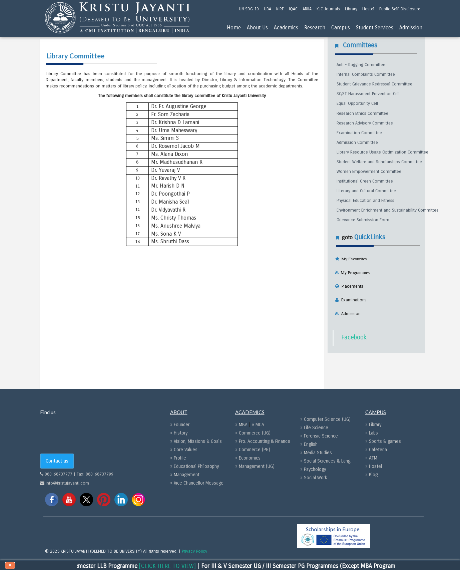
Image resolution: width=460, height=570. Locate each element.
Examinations (353, 300)
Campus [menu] (340, 27)
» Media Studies (316, 453)
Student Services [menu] (374, 27)
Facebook (354, 337)
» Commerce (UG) (253, 433)
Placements (351, 286)
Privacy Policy (194, 551)
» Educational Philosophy (194, 466)
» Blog (371, 475)
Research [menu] (314, 27)
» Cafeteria (376, 450)
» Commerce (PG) (252, 450)
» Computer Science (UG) (325, 419)
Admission (350, 313)
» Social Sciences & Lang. (325, 461)
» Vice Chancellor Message (196, 483)
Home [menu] (234, 27)
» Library (373, 425)
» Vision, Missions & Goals (196, 441)
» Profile (178, 458)
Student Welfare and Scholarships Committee (379, 162)
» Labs (371, 433)
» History (178, 433)
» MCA (258, 425)
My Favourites (353, 259)
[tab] (376, 274)
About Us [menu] (257, 27)
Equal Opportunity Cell (357, 103)
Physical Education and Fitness (365, 200)
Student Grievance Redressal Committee (374, 84)
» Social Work (313, 478)
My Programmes (354, 272)
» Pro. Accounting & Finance (262, 441)
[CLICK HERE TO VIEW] (175, 566)
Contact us (57, 461)
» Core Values (183, 450)
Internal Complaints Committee (366, 74)
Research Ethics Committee (362, 113)
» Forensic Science (319, 436)
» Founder (179, 425)
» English (309, 444)
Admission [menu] (410, 27)
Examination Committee (359, 132)
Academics (286, 27)
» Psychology (313, 469)
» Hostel (373, 466)
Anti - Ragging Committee (361, 64)
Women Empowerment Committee (369, 171)
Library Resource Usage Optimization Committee (382, 152)
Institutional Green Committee (365, 181)
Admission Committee (357, 142)
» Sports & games (383, 441)
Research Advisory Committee (365, 123)
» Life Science (314, 428)
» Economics (248, 458)
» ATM (371, 458)
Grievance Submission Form (363, 220)
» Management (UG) (255, 466)
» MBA (242, 425)
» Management (184, 475)
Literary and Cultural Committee (366, 191)
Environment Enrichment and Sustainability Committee (388, 210)
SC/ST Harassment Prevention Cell (368, 93)
